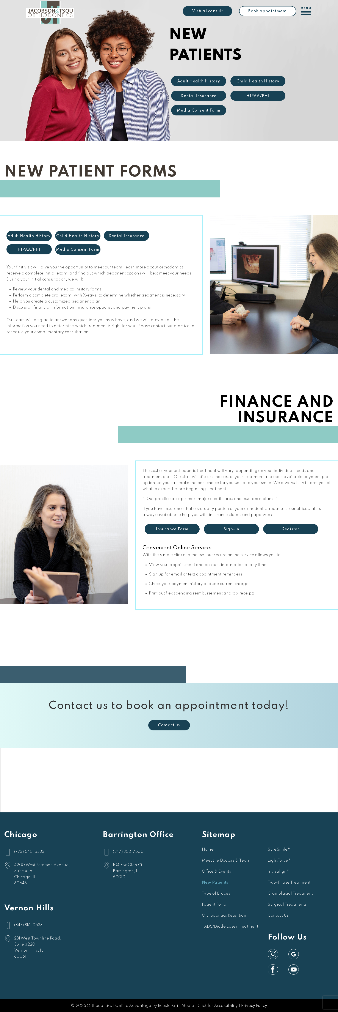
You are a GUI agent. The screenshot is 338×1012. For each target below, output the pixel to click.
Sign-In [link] (61, 529)
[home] (50, 10)
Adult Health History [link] (198, 81)
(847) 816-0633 (28, 925)
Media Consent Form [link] (198, 110)
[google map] (42, 874)
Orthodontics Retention (224, 915)
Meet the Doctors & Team (226, 860)
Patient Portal (214, 904)
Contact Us (278, 915)
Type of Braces (216, 893)
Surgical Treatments (287, 904)
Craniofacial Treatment (290, 893)
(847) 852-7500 (128, 852)
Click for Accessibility (218, 1006)
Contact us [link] (169, 725)
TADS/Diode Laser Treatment (230, 926)
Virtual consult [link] (207, 11)
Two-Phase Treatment (289, 882)
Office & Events (216, 871)
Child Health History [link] (258, 81)
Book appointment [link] (267, 11)
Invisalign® (278, 871)
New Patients (215, 882)
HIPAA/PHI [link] (257, 96)
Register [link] (120, 529)
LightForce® (279, 860)
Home (208, 849)
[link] (273, 954)
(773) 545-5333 (29, 852)
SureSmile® (279, 849)
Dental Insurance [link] (198, 96)
